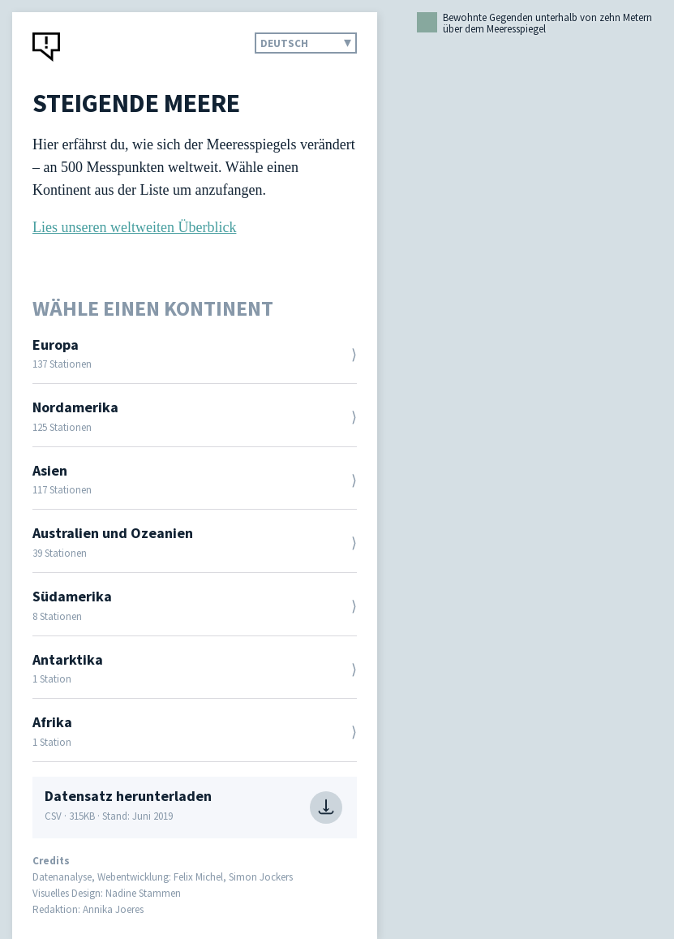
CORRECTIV (47, 47)
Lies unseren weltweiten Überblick (134, 227)
